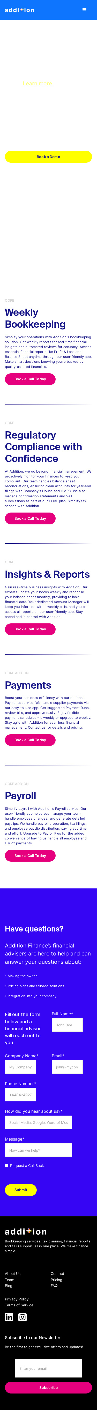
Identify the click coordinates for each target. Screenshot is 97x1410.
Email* (58, 1055)
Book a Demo (48, 156)
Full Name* (62, 1013)
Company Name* (22, 1055)
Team (9, 1279)
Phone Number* (20, 1083)
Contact (57, 1273)
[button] (84, 10)
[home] (19, 10)
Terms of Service (19, 1305)
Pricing (56, 1279)
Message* (14, 1139)
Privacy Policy (17, 1299)
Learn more (37, 83)
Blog (8, 1285)
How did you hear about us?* (33, 1111)
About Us (12, 1273)
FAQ (54, 1285)
